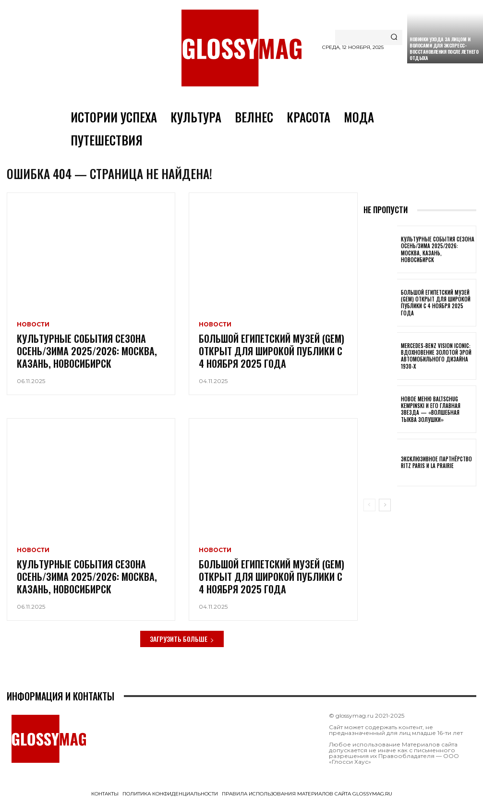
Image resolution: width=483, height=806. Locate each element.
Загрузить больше (182, 641)
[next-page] (385, 507)
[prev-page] (369, 507)
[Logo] (241, 48)
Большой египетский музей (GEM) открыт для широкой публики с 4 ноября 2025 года (271, 353)
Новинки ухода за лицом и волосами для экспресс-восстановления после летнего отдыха (444, 48)
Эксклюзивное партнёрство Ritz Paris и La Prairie (436, 464)
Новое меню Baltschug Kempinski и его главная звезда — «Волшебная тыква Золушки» (430, 411)
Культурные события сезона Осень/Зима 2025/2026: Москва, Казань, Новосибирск (87, 353)
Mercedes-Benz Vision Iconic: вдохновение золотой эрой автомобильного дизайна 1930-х (436, 358)
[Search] (394, 37)
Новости (33, 327)
